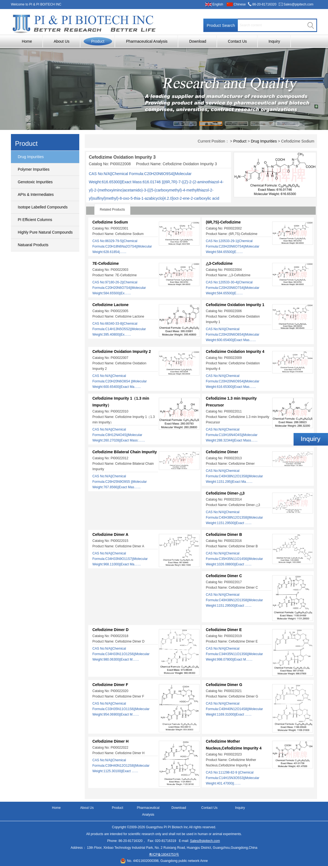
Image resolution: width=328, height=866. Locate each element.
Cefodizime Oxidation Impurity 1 (235, 305)
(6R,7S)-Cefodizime (223, 222)
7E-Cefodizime (105, 263)
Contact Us (237, 41)
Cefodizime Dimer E (224, 629)
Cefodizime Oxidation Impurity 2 (121, 351)
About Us (61, 41)
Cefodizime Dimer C (224, 576)
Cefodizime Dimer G (224, 684)
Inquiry (274, 41)
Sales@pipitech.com (298, 4)
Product (97, 41)
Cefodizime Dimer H (110, 741)
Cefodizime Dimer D (110, 629)
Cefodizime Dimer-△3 (225, 493)
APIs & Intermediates (36, 194)
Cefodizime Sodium (110, 222)
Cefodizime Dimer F (110, 684)
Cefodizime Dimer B (224, 534)
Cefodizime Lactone (110, 305)
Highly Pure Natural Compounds (45, 232)
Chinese (240, 4)
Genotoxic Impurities (35, 182)
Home (27, 41)
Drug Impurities (31, 157)
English (217, 4)
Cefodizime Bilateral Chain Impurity (124, 452)
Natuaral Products (33, 245)
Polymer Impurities (33, 169)
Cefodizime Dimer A (110, 534)
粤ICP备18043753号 (164, 854)
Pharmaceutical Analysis (147, 41)
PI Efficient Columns (35, 219)
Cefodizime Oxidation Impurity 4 (235, 351)
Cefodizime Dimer (222, 452)
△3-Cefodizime (219, 263)
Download (197, 41)
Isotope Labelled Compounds (43, 207)
